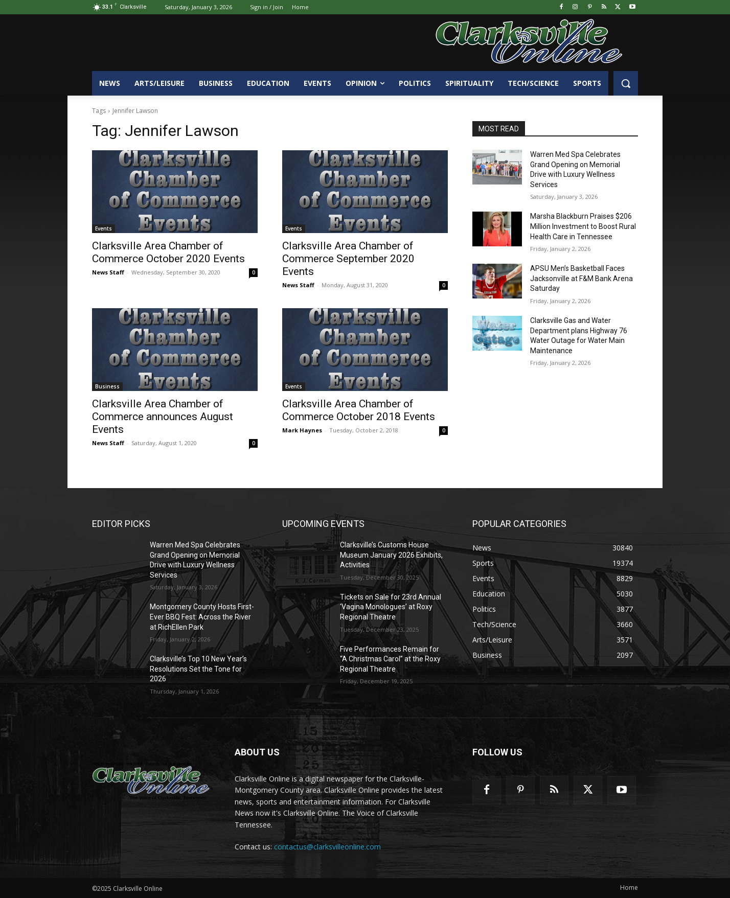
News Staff (108, 272)
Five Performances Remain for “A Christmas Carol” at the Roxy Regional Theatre (390, 659)
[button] (625, 83)
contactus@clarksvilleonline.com (327, 846)
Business (107, 386)
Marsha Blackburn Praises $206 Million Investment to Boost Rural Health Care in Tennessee (583, 226)
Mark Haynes (302, 430)
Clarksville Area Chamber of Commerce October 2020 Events (168, 252)
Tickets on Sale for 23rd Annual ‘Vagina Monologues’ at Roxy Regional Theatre (390, 607)
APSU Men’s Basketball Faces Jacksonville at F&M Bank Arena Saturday (581, 278)
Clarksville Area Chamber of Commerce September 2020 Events (348, 259)
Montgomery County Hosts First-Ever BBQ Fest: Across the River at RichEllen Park (202, 617)
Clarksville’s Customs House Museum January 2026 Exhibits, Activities (391, 555)
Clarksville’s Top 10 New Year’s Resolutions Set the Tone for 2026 (198, 669)
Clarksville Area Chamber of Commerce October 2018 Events (358, 410)
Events (103, 228)
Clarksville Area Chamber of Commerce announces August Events (162, 416)
